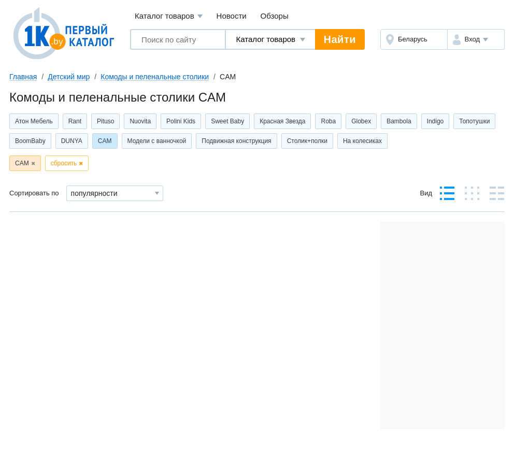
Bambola (399, 121)
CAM (105, 141)
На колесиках (362, 141)
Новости (232, 15)
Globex (361, 121)
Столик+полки (307, 141)
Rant (74, 121)
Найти (340, 39)
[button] (476, 39)
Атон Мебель (34, 121)
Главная (23, 77)
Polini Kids (180, 121)
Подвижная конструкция (236, 141)
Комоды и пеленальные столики (155, 77)
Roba (328, 121)
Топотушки (474, 121)
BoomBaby (30, 141)
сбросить (64, 163)
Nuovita (140, 121)
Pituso (105, 121)
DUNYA (71, 141)
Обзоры (275, 15)
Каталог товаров (169, 16)
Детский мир (69, 77)
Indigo (435, 121)
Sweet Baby (227, 121)
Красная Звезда (282, 121)
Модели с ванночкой (157, 141)
